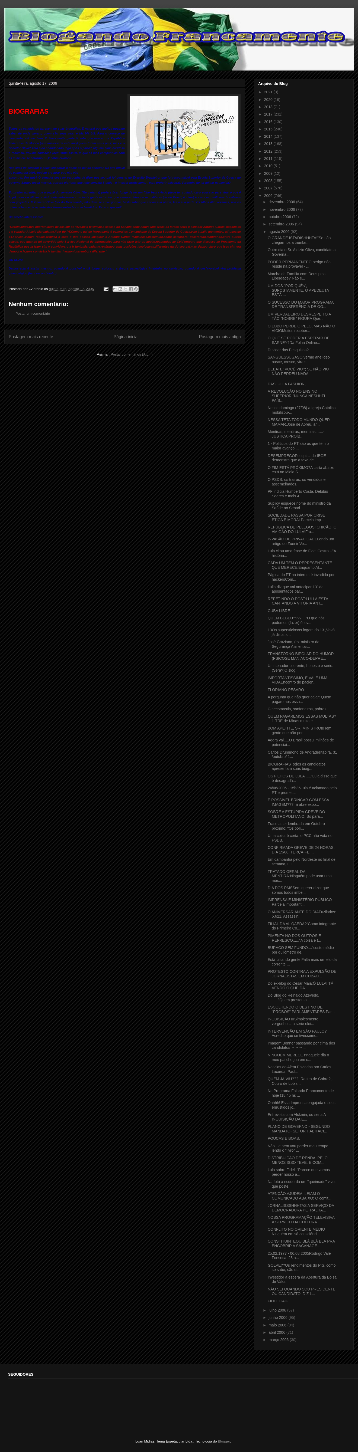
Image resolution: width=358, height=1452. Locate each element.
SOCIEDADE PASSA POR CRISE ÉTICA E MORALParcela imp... (296, 517)
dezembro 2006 (282, 202)
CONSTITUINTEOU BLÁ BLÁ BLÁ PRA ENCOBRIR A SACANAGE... (301, 1243)
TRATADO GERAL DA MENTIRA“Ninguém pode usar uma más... (300, 876)
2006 (269, 195)
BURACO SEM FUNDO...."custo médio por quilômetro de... (301, 949)
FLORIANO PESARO (286, 690)
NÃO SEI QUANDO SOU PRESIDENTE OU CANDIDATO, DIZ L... (301, 1291)
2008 (269, 181)
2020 (269, 99)
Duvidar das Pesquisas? (288, 350)
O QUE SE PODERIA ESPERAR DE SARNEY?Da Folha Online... (299, 340)
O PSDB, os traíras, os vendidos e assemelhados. (296, 481)
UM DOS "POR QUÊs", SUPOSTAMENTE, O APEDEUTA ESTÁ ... (298, 290)
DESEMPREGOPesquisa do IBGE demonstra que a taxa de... (297, 458)
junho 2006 (278, 1317)
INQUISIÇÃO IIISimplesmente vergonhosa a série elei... (293, 1021)
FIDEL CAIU (278, 1301)
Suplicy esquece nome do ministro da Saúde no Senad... (299, 505)
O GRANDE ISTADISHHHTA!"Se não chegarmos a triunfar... (299, 240)
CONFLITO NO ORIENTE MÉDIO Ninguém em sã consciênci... (296, 1231)
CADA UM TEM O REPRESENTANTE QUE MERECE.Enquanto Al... (300, 565)
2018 (269, 107)
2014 (269, 136)
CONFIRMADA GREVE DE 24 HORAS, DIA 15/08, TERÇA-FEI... (301, 849)
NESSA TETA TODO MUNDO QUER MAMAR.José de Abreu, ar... (299, 422)
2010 (269, 166)
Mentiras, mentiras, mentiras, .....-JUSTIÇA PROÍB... (296, 433)
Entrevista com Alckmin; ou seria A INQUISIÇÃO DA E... (297, 1116)
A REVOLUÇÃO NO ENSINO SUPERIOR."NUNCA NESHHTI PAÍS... (296, 396)
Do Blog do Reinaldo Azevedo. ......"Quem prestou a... (293, 997)
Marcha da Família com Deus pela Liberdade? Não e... (296, 276)
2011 (269, 158)
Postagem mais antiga (220, 336)
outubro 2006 (280, 217)
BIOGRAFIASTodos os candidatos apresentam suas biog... (296, 766)
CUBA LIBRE (279, 611)
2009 (269, 173)
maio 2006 (277, 1325)
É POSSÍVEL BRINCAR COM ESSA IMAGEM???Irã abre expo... (298, 802)
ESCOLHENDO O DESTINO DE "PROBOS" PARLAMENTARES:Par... (301, 1009)
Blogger (224, 1441)
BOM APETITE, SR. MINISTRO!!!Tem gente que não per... (299, 730)
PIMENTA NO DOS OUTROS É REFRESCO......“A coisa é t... (294, 938)
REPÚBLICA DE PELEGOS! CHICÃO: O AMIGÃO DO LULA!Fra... (302, 529)
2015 (269, 129)
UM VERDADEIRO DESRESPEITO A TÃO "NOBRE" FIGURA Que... (299, 316)
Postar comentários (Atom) (132, 354)
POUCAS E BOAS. (284, 1138)
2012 (269, 151)
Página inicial (126, 336)
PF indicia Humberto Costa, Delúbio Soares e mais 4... (298, 493)
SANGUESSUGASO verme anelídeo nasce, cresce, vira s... (299, 359)
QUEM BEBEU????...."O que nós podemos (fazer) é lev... (296, 620)
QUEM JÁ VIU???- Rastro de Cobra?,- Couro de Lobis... (300, 1081)
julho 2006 (277, 1310)
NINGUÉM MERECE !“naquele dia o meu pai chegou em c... (298, 1057)
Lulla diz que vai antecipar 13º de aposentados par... (296, 589)
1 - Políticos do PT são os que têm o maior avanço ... (298, 445)
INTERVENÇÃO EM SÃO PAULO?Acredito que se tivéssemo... (297, 1033)
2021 (269, 92)
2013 (269, 144)
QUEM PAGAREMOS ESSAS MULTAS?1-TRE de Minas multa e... (302, 718)
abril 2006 (277, 1332)
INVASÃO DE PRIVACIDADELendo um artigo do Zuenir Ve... (301, 541)
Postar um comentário (32, 313)
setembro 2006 (281, 224)
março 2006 (279, 1340)
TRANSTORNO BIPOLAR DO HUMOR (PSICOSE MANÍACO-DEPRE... (301, 656)
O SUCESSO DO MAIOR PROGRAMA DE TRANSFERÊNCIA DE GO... (301, 304)
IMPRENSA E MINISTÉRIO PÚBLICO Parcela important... (300, 902)
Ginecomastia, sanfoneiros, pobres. (297, 709)
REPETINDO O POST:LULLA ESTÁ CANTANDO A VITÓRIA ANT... (298, 601)
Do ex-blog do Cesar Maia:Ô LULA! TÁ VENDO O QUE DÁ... (300, 985)
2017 (269, 114)
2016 (269, 122)
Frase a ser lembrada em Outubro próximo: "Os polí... (296, 826)
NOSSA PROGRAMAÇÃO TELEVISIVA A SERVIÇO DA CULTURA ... (301, 1219)
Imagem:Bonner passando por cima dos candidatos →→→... (301, 1045)
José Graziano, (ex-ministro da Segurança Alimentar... (293, 644)
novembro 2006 (282, 209)
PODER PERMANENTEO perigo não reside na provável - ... (299, 264)
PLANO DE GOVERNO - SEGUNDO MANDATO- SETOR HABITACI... (299, 1128)
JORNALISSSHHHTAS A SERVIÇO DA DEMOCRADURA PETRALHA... (301, 1207)
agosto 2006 (279, 231)
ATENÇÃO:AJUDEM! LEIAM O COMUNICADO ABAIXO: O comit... (299, 1195)
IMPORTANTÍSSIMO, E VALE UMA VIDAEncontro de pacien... (297, 680)
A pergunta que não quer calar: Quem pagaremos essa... (299, 699)
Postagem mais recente (31, 336)
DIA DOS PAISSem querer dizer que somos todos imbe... (298, 890)
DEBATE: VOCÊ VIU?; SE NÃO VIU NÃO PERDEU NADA (298, 371)
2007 (269, 188)
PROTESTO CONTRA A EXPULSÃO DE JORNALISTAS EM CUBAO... (302, 973)
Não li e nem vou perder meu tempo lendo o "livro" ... (298, 1148)
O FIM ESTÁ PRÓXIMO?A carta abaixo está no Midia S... (301, 469)
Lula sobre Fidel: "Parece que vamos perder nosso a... (299, 1172)
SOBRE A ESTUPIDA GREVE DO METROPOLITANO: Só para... (296, 814)
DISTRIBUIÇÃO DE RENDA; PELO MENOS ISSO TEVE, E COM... (298, 1160)
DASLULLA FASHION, (287, 384)
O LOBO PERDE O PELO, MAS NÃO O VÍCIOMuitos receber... (301, 328)
